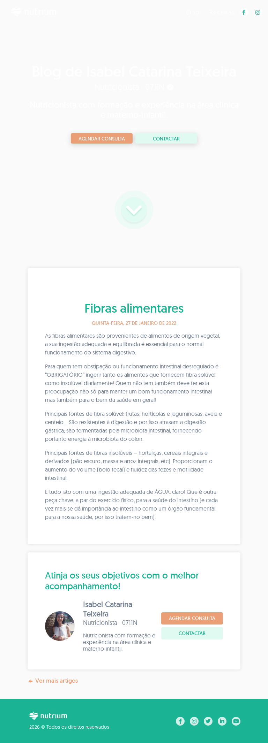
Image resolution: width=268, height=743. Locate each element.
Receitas (222, 12)
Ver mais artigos (53, 680)
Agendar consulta (102, 139)
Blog (192, 12)
